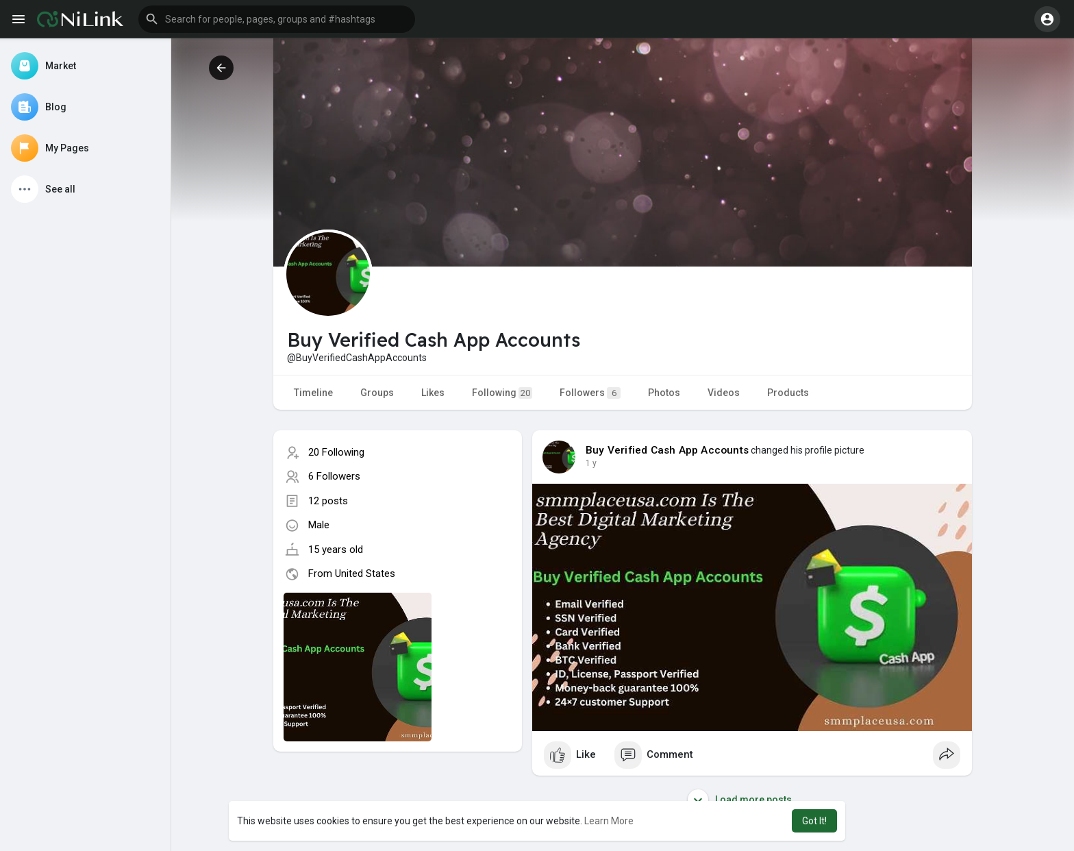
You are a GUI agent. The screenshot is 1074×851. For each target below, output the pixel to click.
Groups (377, 392)
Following (502, 393)
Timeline (313, 392)
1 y (591, 463)
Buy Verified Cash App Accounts (667, 450)
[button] (276, 19)
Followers (590, 393)
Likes (433, 392)
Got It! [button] (814, 820)
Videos (724, 392)
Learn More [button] (609, 820)
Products (788, 392)
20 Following (336, 452)
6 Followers (334, 476)
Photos (664, 392)
